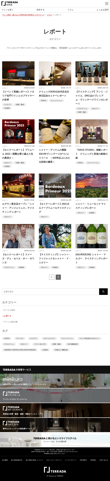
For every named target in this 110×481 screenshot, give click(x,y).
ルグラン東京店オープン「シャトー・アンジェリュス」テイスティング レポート (18, 208)
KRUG (44, 100)
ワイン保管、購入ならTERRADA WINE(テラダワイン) (23, 15)
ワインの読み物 (10, 322)
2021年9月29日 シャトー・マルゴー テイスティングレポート (91, 258)
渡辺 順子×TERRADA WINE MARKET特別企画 (20, 350)
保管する (41, 10)
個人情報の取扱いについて (34, 460)
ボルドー (96, 108)
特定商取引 (83, 460)
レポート (7, 316)
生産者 (7, 108)
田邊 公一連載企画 (61, 350)
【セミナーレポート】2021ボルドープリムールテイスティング (55, 208)
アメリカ (20, 338)
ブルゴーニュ (82, 108)
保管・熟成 (20, 104)
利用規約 (93, 460)
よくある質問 (103, 10)
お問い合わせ (103, 460)
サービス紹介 (9, 310)
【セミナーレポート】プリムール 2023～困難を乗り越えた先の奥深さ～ (18, 154)
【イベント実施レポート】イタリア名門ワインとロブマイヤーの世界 (18, 95)
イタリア (8, 104)
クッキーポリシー (71, 460)
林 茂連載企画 (72, 344)
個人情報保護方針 (16, 460)
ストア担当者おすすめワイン (90, 338)
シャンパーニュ (57, 100)
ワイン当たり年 (40, 344)
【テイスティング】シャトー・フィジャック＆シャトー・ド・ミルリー (55, 258)
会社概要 (5, 460)
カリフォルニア (50, 338)
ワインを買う (7, 10)
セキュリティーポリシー (54, 460)
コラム (70, 10)
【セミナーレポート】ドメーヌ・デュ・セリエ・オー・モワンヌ (18, 258)
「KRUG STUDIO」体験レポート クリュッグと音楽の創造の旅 (91, 154)
